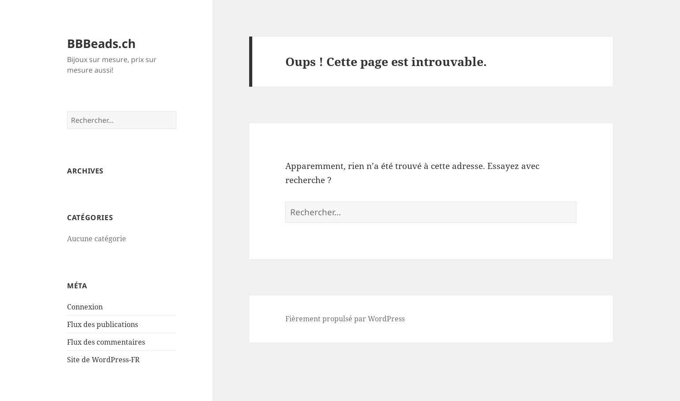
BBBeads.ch (101, 43)
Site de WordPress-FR (103, 359)
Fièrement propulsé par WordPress (345, 319)
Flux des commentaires (106, 342)
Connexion (85, 307)
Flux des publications (102, 324)
